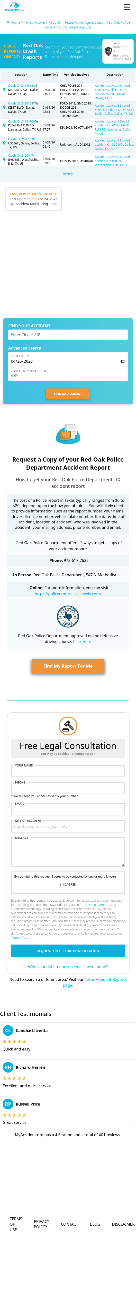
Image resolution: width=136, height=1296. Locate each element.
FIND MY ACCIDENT (68, 394)
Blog (95, 1224)
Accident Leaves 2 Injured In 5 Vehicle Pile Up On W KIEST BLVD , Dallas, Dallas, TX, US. (114, 110)
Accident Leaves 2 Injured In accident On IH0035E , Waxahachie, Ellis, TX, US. (114, 161)
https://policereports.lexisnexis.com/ (68, 593)
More (68, 174)
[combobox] (68, 826)
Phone (20, 782)
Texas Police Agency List (83, 22)
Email (19, 803)
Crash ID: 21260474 (21, 155)
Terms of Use (19, 938)
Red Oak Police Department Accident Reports (87, 24)
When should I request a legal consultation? (68, 966)
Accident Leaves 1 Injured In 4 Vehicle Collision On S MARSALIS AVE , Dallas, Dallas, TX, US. (114, 92)
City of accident (28, 820)
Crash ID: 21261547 (22, 103)
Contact (69, 1224)
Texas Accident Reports (42, 22)
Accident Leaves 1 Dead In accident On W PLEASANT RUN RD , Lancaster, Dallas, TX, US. (113, 127)
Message (21, 837)
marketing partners (95, 905)
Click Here (82, 641)
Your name (24, 765)
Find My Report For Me (67, 666)
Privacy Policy (41, 1224)
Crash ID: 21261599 (21, 139)
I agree (70, 885)
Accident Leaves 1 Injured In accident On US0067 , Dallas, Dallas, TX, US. (114, 144)
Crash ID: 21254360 (22, 121)
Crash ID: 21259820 (22, 86)
